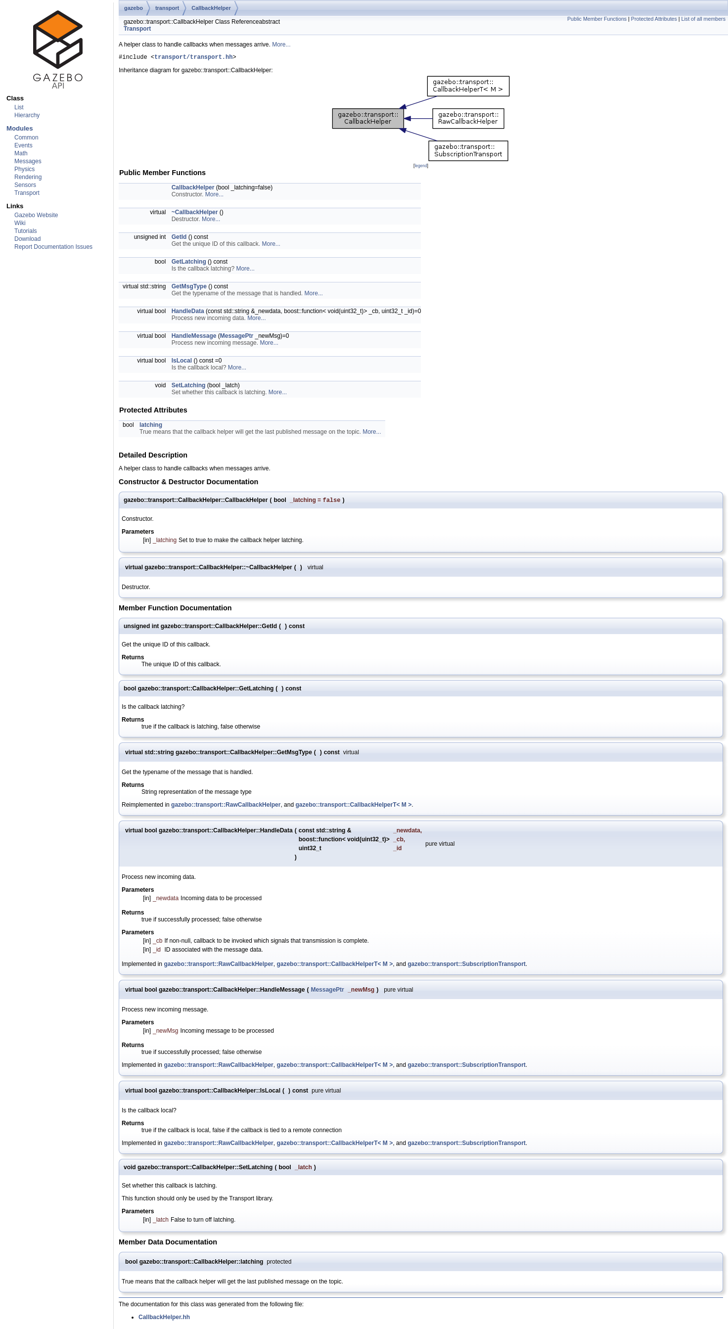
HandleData (188, 312)
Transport (27, 192)
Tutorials (25, 231)
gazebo (133, 8)
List (19, 107)
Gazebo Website (36, 215)
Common (26, 137)
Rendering (28, 177)
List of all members (704, 19)
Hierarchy (27, 115)
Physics (24, 169)
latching (150, 426)
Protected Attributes (654, 19)
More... (281, 44)
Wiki (20, 223)
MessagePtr (236, 337)
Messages (28, 161)
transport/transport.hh (193, 58)
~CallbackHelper (195, 213)
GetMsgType (189, 287)
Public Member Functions (597, 19)
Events (23, 145)
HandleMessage (194, 337)
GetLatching (189, 263)
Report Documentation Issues (53, 246)
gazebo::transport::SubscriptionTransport (467, 966)
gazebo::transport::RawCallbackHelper (225, 807)
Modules (19, 128)
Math (21, 153)
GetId (179, 238)
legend (420, 167)
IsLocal (182, 362)
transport (167, 8)
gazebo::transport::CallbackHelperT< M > (353, 807)
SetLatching (189, 386)
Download (27, 238)
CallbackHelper (210, 8)
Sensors (25, 185)
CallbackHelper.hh (164, 1319)
